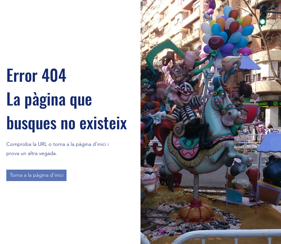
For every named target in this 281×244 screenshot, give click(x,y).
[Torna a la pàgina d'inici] (36, 175)
